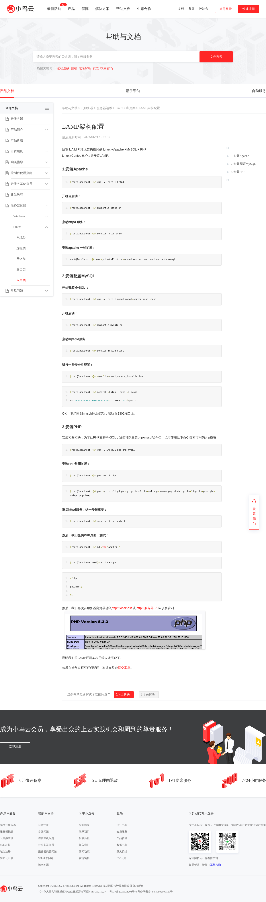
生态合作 (144, 9)
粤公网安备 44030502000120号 (155, 891)
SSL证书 (5, 844)
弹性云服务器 (8, 825)
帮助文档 (123, 9)
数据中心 (122, 844)
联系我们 (84, 831)
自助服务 (259, 91)
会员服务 (122, 831)
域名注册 (5, 851)
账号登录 (225, 9)
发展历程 (84, 838)
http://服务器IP (146, 608)
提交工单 (124, 667)
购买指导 (17, 162)
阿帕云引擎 (6, 858)
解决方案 (102, 9)
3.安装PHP (238, 172)
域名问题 (43, 864)
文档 (181, 8)
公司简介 (84, 825)
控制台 (203, 8)
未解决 (150, 694)
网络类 (21, 259)
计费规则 (17, 151)
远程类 (21, 248)
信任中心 (122, 825)
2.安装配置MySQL (243, 164)
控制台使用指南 (21, 173)
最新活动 (54, 7)
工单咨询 (215, 864)
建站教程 (17, 194)
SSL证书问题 (45, 858)
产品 (71, 9)
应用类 (21, 280)
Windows (19, 216)
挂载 (74, 68)
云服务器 (17, 118)
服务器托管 (6, 831)
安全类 (21, 269)
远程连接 (63, 68)
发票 (96, 68)
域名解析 (85, 68)
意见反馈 (122, 851)
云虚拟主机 (6, 838)
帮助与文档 (70, 108)
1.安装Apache (240, 156)
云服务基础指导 (21, 183)
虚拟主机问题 (46, 838)
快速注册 (249, 9)
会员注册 (43, 825)
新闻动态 (84, 851)
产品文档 (7, 91)
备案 (191, 8)
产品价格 (17, 140)
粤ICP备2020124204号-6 (123, 891)
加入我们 (84, 844)
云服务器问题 (46, 844)
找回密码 (106, 68)
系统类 (21, 237)
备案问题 (43, 831)
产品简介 (17, 129)
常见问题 (17, 290)
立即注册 (15, 746)
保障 (85, 9)
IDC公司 (122, 858)
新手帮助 (133, 91)
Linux (17, 227)
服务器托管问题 (47, 851)
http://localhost (122, 608)
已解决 (125, 694)
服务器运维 (18, 205)
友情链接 (84, 858)
